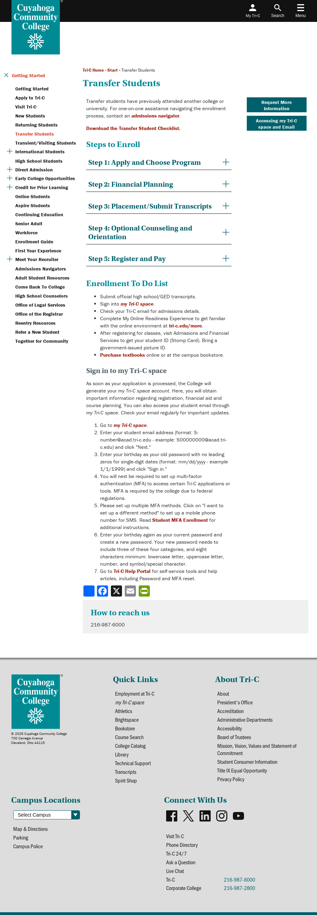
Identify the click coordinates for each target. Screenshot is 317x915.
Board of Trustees (234, 736)
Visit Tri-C (175, 836)
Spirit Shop (126, 780)
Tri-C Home (93, 70)
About (223, 693)
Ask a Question (180, 862)
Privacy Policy (230, 779)
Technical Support (133, 763)
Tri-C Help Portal (132, 571)
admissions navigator (155, 115)
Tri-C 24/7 (176, 853)
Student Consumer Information (247, 761)
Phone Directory (182, 844)
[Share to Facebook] (103, 591)
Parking (20, 837)
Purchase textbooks (122, 354)
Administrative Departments (245, 719)
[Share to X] (117, 591)
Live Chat (175, 870)
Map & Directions (30, 828)
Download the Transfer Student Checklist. (133, 128)
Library (122, 754)
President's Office (235, 702)
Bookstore (125, 728)
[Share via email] (131, 591)
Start (112, 70)
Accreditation (230, 710)
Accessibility (229, 728)
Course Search (129, 736)
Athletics (123, 710)
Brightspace (127, 719)
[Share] (89, 591)
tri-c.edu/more (185, 325)
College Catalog (130, 745)
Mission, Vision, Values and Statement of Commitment (256, 749)
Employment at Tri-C (134, 693)
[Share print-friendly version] (145, 591)
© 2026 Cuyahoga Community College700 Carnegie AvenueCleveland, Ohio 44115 (39, 738)
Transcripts (125, 771)
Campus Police (28, 846)
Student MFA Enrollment (180, 520)
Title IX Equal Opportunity (242, 770)
